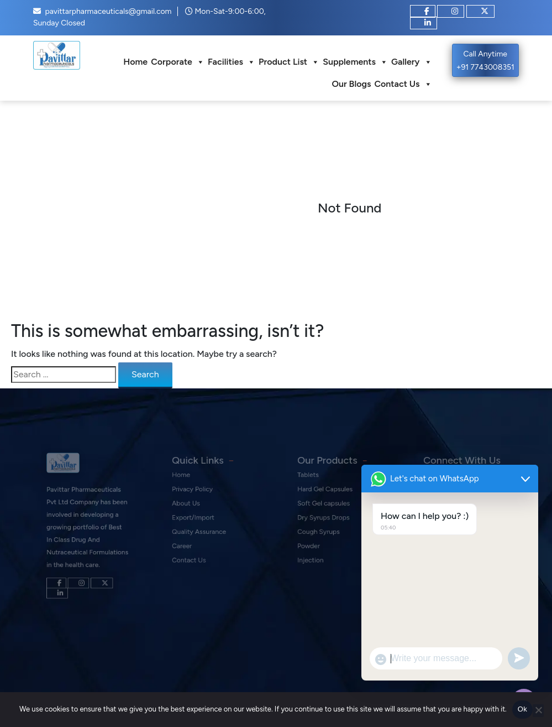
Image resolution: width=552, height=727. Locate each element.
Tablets (313, 485)
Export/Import (196, 522)
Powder (313, 546)
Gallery (411, 62)
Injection (315, 558)
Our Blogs (351, 84)
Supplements (355, 62)
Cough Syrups (322, 534)
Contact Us (403, 84)
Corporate (177, 62)
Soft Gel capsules (326, 510)
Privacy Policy (195, 498)
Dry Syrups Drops (326, 522)
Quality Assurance (201, 534)
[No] (538, 710)
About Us (190, 510)
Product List (289, 62)
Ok (522, 709)
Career (186, 546)
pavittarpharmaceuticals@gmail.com (108, 11)
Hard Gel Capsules (327, 498)
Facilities (231, 62)
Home (135, 61)
